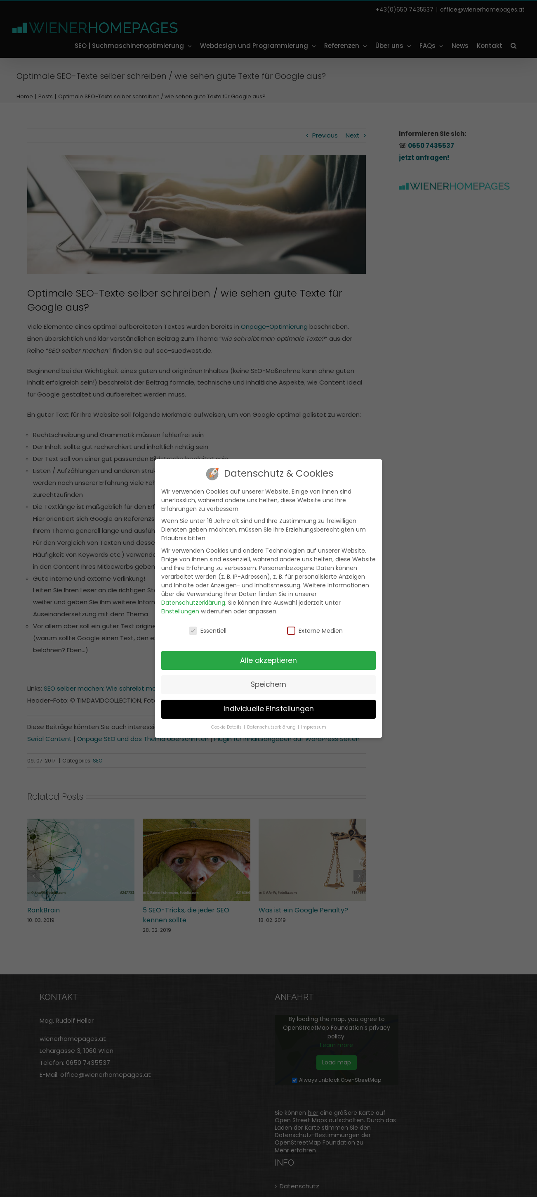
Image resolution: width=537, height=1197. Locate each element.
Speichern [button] (268, 684)
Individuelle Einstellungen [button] (269, 708)
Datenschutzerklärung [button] (272, 727)
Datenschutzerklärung (193, 602)
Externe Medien (315, 630)
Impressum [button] (313, 727)
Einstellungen (180, 610)
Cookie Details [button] (227, 727)
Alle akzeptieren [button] (268, 660)
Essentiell (207, 630)
